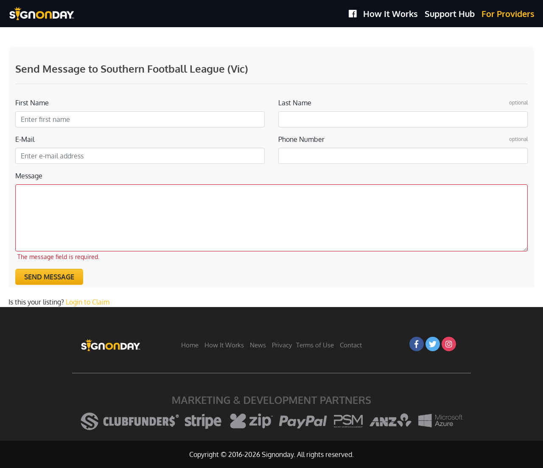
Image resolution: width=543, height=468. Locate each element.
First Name (32, 103)
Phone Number (301, 139)
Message (28, 176)
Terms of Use (315, 345)
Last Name (294, 103)
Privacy (282, 345)
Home (190, 345)
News (258, 345)
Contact (351, 345)
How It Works (390, 13)
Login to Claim (87, 302)
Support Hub (450, 13)
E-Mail (24, 139)
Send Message (49, 277)
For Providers (508, 13)
